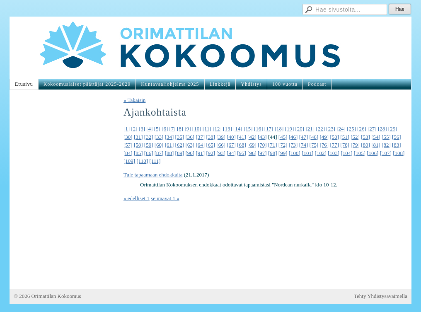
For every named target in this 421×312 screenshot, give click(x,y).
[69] (251, 145)
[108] (398, 153)
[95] (241, 153)
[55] (386, 137)
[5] (157, 129)
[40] (231, 137)
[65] (210, 145)
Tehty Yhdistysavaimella (380, 296)
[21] (310, 129)
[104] (346, 153)
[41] (241, 137)
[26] (361, 129)
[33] (159, 137)
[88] (169, 153)
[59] (148, 145)
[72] (283, 145)
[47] (303, 137)
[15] (248, 129)
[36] (190, 137)
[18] (279, 129)
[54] (375, 137)
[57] (128, 145)
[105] (359, 153)
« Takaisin (134, 100)
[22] (320, 129)
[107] (386, 153)
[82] (386, 145)
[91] (200, 153)
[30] (128, 137)
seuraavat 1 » (165, 198)
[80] (365, 145)
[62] (179, 145)
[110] (142, 161)
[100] (294, 153)
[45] (283, 137)
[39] (220, 137)
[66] (220, 145)
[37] (200, 137)
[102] (321, 153)
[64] (200, 145)
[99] (283, 153)
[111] (154, 161)
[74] (303, 145)
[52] (355, 137)
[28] (382, 129)
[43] (262, 137)
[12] (217, 129)
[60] (159, 145)
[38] (210, 137)
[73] (293, 145)
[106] (372, 153)
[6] (165, 129)
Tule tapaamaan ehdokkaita (152, 175)
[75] (314, 145)
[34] (169, 137)
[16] (258, 129)
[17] (268, 129)
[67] (231, 145)
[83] (396, 145)
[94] (231, 153)
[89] (179, 153)
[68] (241, 145)
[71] (272, 145)
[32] (148, 137)
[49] (324, 137)
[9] (187, 129)
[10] (196, 129)
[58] (138, 145)
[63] (190, 145)
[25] (351, 129)
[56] (396, 137)
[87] (159, 153)
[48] (314, 137)
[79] (355, 145)
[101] (307, 153)
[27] (372, 129)
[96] (251, 153)
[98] (272, 153)
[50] (334, 137)
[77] (334, 145)
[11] (207, 129)
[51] (344, 137)
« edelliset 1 (136, 198)
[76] (324, 145)
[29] (392, 129)
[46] (293, 137)
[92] (210, 153)
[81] (375, 145)
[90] (190, 153)
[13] (227, 129)
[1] (126, 129)
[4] (149, 129)
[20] (300, 129)
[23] (330, 129)
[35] (179, 137)
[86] (148, 153)
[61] (169, 145)
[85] (138, 153)
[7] (172, 129)
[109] (129, 161)
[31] (138, 137)
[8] (180, 129)
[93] (220, 153)
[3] (142, 129)
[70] (262, 145)
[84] (128, 153)
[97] (262, 153)
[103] (333, 153)
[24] (341, 129)
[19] (289, 129)
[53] (365, 137)
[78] (344, 145)
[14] (237, 129)
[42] (251, 137)
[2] (134, 129)
